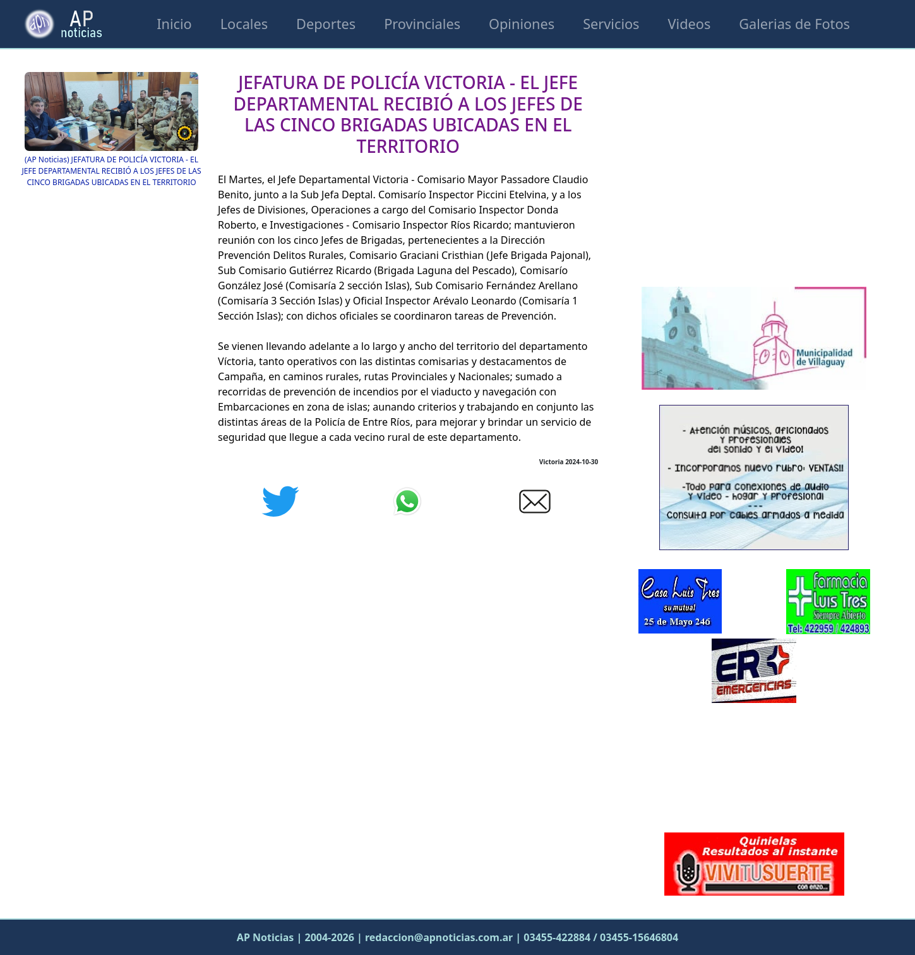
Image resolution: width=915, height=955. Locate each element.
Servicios (611, 24)
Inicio (174, 24)
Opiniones (521, 24)
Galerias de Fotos (794, 24)
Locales (244, 24)
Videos (689, 24)
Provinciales (422, 24)
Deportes (326, 24)
